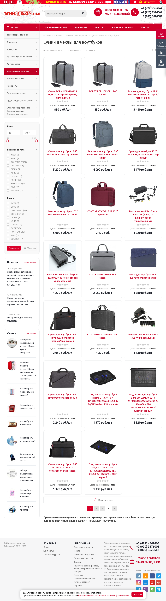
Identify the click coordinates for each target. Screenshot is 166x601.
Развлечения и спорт (17, 93)
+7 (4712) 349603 (151, 8)
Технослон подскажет (85, 554)
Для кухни (12, 49)
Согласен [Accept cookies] (137, 594)
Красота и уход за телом (19, 56)
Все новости (30, 263)
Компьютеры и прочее (18, 71)
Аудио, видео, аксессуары (20, 100)
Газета (99, 27)
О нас (46, 547)
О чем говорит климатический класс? (27, 457)
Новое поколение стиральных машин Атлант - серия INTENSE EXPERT (21, 301)
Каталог (16, 27)
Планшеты (12, 86)
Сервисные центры (122, 27)
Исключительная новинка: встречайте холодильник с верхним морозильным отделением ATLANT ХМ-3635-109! (20, 278)
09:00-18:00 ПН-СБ (116, 10)
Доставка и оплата (55, 27)
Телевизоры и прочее (17, 35)
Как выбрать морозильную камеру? (27, 391)
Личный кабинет (82, 582)
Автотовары (13, 64)
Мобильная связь (15, 78)
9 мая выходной (117, 13)
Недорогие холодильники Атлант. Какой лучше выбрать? (27, 346)
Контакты (81, 27)
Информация (82, 543)
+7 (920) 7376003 (151, 12)
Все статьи (31, 334)
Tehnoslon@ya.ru (51, 554)
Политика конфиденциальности (84, 576)
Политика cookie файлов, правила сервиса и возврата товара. (88, 569)
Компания (49, 543)
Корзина (78, 585)
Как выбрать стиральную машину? (26, 493)
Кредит (145, 27)
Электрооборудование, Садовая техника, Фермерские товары (18, 111)
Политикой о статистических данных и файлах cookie (104, 596)
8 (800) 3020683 (152, 16)
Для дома (12, 42)
